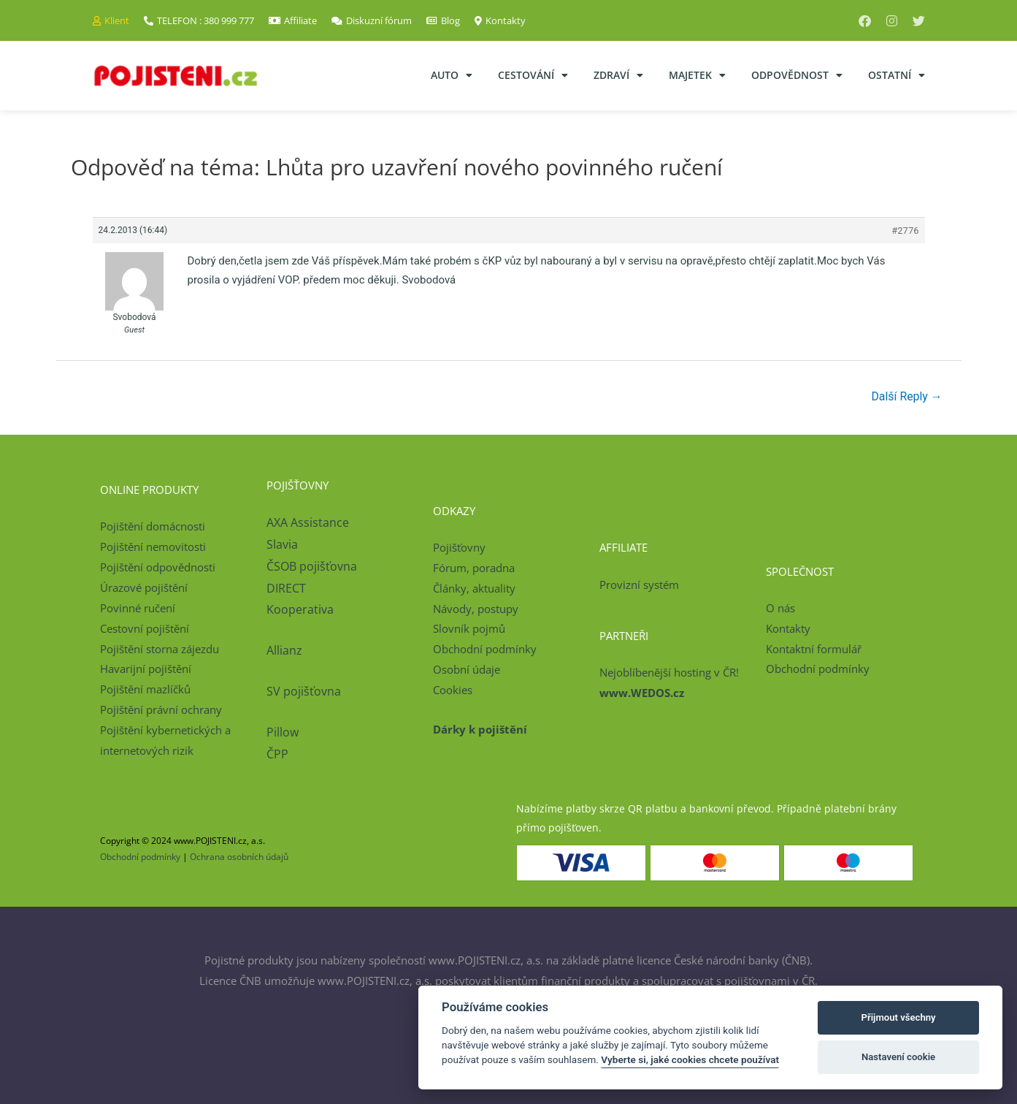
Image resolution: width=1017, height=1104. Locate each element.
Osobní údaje (466, 669)
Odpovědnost (797, 75)
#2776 (904, 230)
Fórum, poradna (474, 567)
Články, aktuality (474, 588)
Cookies (452, 689)
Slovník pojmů (469, 629)
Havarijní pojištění (145, 669)
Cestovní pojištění (144, 628)
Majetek (697, 75)
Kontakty (788, 628)
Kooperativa (300, 610)
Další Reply (907, 396)
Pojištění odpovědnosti (157, 567)
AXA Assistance (309, 523)
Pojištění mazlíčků (145, 689)
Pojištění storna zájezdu (159, 649)
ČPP (277, 754)
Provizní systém (639, 584)
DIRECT (286, 588)
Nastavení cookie (898, 1056)
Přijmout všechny (898, 1017)
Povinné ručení (137, 608)
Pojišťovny (459, 547)
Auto (451, 75)
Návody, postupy (475, 608)
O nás (780, 608)
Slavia (282, 544)
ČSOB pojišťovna (311, 566)
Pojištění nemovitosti (153, 547)
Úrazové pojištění (144, 587)
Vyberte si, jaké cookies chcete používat (690, 1059)
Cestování (533, 75)
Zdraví (618, 75)
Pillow (282, 732)
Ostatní (896, 75)
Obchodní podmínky (485, 649)
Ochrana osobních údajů (239, 857)
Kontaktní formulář (813, 649)
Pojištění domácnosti (152, 526)
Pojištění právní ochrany (161, 709)
